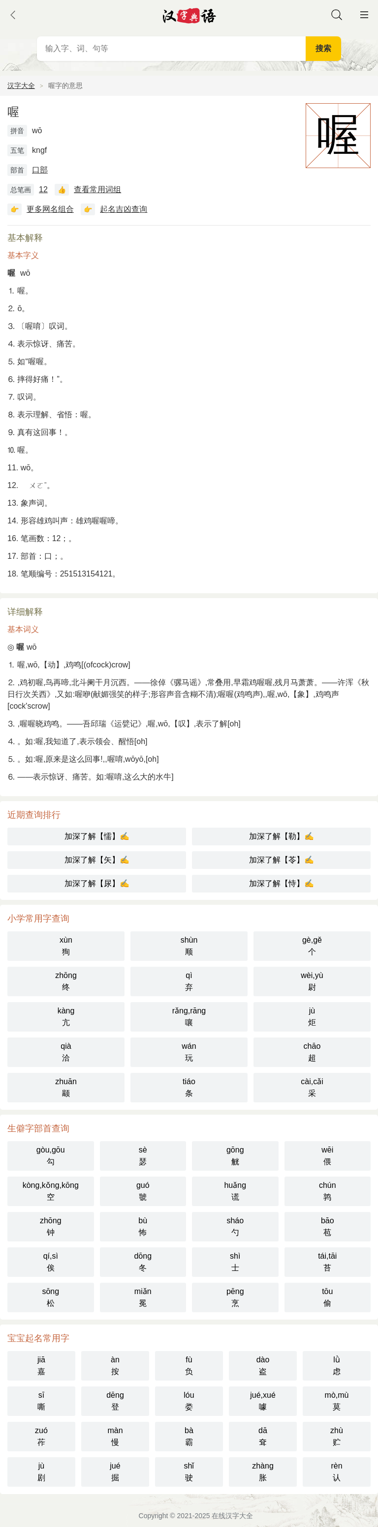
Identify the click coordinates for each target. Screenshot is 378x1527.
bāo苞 (327, 1226)
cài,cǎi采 (312, 1087)
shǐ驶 (189, 1472)
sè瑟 (143, 1156)
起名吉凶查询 (123, 209)
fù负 (189, 1365)
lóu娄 (189, 1401)
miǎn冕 (143, 1297)
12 (43, 189)
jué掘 (115, 1472)
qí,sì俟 (50, 1262)
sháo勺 (235, 1226)
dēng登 (115, 1401)
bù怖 (142, 1226)
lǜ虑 (337, 1365)
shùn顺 (189, 946)
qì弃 (189, 981)
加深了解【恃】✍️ (281, 883)
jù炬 (312, 1017)
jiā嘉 (41, 1365)
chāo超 (312, 1052)
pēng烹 (235, 1297)
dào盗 (263, 1365)
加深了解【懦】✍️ (96, 836)
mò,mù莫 (337, 1401)
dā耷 (262, 1436)
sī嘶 (41, 1401)
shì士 (235, 1262)
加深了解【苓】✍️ (281, 860)
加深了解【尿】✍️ (96, 883)
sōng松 (50, 1297)
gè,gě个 (312, 946)
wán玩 (189, 1052)
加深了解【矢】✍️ (96, 860)
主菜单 (364, 14)
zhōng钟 (51, 1226)
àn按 (115, 1365)
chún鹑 (327, 1191)
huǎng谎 (235, 1191)
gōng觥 (235, 1156)
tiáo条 (189, 1087)
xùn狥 (66, 946)
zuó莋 (41, 1436)
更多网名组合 (50, 209)
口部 (40, 170)
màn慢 (115, 1436)
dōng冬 (143, 1262)
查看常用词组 (97, 189)
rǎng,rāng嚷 (189, 1017)
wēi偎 (327, 1156)
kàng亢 (66, 1017)
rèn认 (336, 1472)
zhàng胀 (263, 1472)
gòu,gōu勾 (50, 1156)
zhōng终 (66, 981)
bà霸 (189, 1436)
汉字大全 (21, 85)
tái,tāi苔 (327, 1262)
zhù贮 (336, 1436)
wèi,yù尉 (312, 981)
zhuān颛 (66, 1087)
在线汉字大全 (232, 1516)
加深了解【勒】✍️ (281, 836)
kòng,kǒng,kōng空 (51, 1191)
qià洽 (66, 1052)
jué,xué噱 (263, 1401)
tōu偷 (327, 1297)
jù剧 (41, 1472)
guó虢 (143, 1191)
